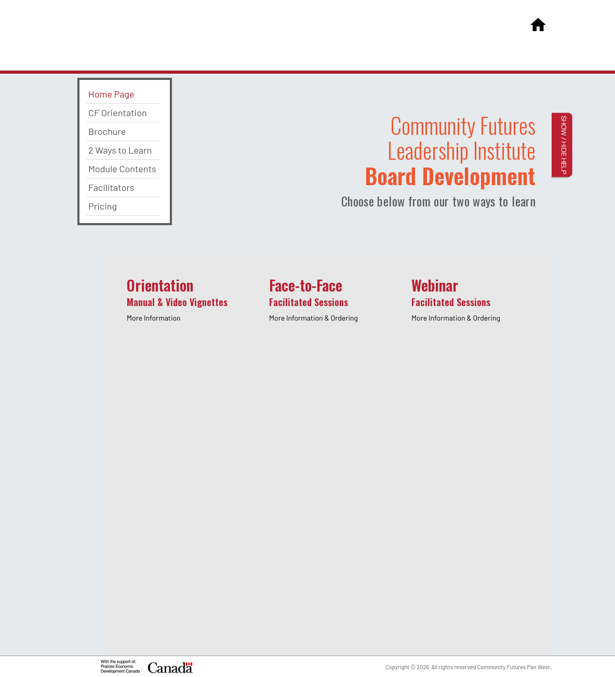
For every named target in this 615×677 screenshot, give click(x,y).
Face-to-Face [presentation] (313, 298)
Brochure (107, 131)
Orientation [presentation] (177, 298)
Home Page (111, 94)
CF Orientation (117, 112)
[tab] (187, 306)
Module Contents (122, 168)
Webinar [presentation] (455, 298)
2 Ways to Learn (120, 150)
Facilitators (111, 187)
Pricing (102, 206)
